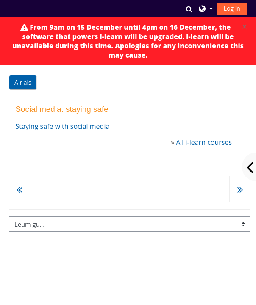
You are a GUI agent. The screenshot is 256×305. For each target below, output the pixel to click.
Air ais (22, 82)
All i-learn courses (204, 142)
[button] (189, 9)
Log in (232, 8)
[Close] (244, 26)
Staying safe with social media (63, 126)
